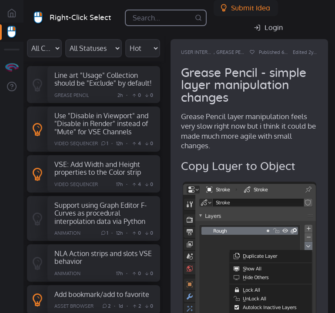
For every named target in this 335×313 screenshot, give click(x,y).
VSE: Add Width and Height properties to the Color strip (97, 168)
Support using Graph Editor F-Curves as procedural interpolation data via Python (100, 213)
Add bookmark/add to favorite (101, 294)
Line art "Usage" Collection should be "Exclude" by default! (103, 79)
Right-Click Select (80, 17)
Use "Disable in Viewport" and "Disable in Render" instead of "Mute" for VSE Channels (101, 123)
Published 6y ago (277, 52)
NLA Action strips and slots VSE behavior (103, 257)
